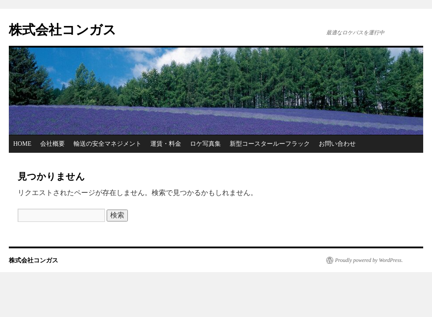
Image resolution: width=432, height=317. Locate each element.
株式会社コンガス (62, 29)
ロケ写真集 (205, 143)
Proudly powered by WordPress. (369, 260)
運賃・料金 (165, 143)
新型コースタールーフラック (270, 143)
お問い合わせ (337, 143)
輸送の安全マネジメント (108, 143)
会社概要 (52, 143)
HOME (22, 143)
